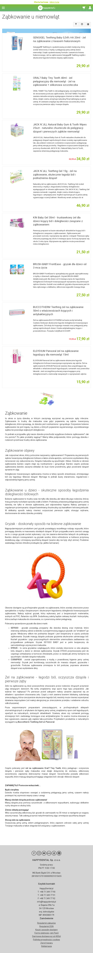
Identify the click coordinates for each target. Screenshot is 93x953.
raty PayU (54, 933)
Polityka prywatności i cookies (46, 939)
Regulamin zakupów (46, 923)
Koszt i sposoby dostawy (46, 930)
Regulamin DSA (46, 926)
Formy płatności (41, 933)
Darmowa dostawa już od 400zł (46, 936)
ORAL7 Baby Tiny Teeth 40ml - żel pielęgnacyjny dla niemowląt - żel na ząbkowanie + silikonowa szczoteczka (55, 81)
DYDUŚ (14, 648)
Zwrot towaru (46, 943)
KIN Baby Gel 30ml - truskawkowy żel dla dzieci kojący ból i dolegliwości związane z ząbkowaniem (58, 221)
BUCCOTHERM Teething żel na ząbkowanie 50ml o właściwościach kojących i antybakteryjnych (58, 311)
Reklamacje (46, 946)
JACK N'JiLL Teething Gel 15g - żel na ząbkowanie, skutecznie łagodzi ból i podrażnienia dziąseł (55, 174)
